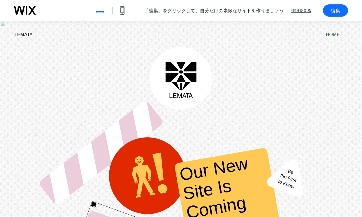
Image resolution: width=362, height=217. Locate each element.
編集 (335, 10)
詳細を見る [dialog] (301, 10)
